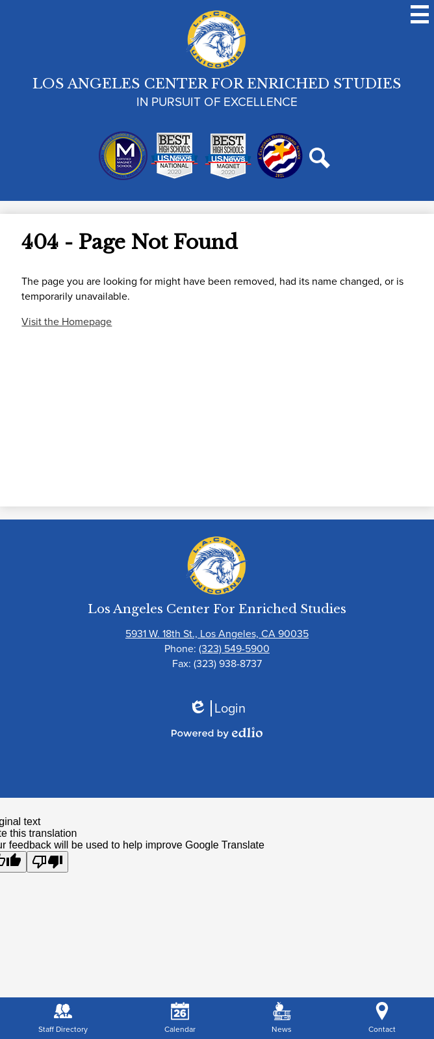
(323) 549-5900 (234, 648)
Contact (382, 1018)
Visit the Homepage (66, 321)
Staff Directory (63, 1018)
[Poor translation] (47, 862)
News (282, 1018)
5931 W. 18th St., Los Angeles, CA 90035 (217, 633)
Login (217, 708)
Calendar (180, 1018)
